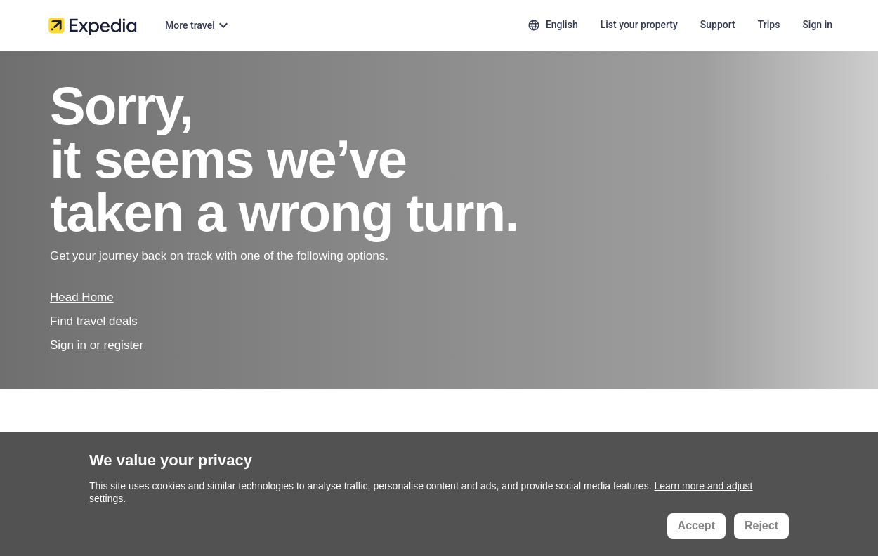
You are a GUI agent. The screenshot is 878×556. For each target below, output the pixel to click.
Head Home (82, 297)
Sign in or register (96, 345)
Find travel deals (94, 321)
